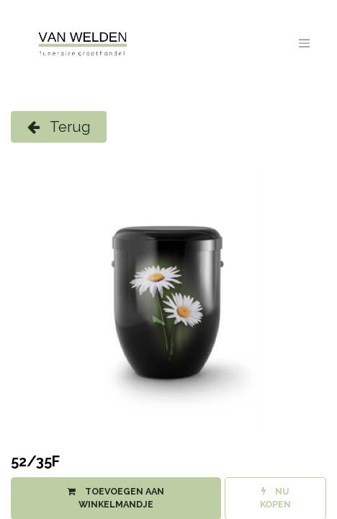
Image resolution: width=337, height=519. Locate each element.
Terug (59, 127)
